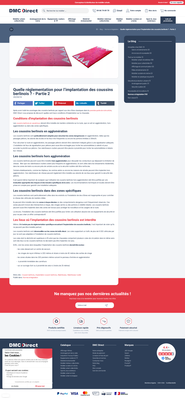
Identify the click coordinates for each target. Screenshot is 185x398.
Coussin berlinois (28, 275)
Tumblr (102, 103)
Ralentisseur (64, 275)
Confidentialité (171, 383)
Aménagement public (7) (141, 84)
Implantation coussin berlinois (47, 275)
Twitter (40, 103)
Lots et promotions (168, 20)
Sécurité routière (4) (139, 87)
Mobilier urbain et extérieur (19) (144, 60)
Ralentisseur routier (77, 275)
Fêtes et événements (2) (141, 70)
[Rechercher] (64, 10)
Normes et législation (31, 278)
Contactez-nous (98, 361)
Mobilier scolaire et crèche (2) (143, 74)
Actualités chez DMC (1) (137, 47)
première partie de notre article (101, 110)
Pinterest (60, 103)
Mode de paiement (99, 353)
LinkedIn (81, 103)
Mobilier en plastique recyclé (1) (144, 77)
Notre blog (96, 363)
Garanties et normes (99, 358)
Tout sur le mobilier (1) (136, 57)
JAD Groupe (129, 350)
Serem (127, 353)
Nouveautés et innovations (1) (139, 91)
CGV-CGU (161, 383)
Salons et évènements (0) (141, 50)
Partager (19, 103)
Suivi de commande (99, 371)
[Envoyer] (110, 305)
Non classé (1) (133, 98)
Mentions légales (150, 383)
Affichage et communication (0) (144, 67)
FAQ (94, 366)
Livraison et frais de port (100, 355)
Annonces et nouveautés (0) (143, 53)
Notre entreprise (98, 350)
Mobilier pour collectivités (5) (143, 63)
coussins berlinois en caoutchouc (29, 123)
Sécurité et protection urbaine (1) (140, 81)
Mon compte (97, 368)
